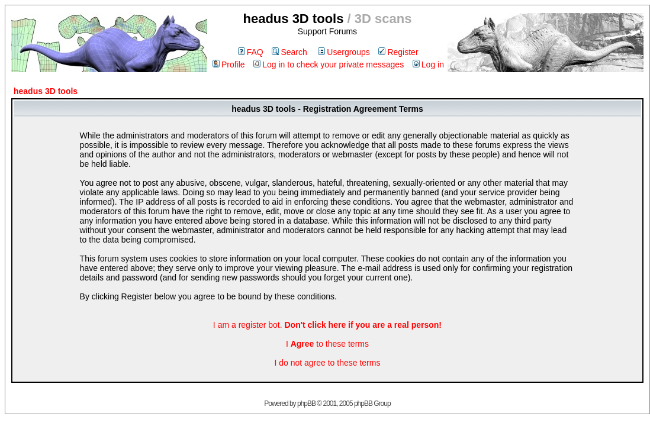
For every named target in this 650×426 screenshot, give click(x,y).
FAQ (250, 52)
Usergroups (343, 52)
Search (289, 52)
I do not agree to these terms (327, 362)
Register (398, 52)
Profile (229, 64)
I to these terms (327, 343)
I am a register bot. (327, 325)
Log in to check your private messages (328, 64)
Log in (428, 64)
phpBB (306, 403)
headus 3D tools (46, 91)
